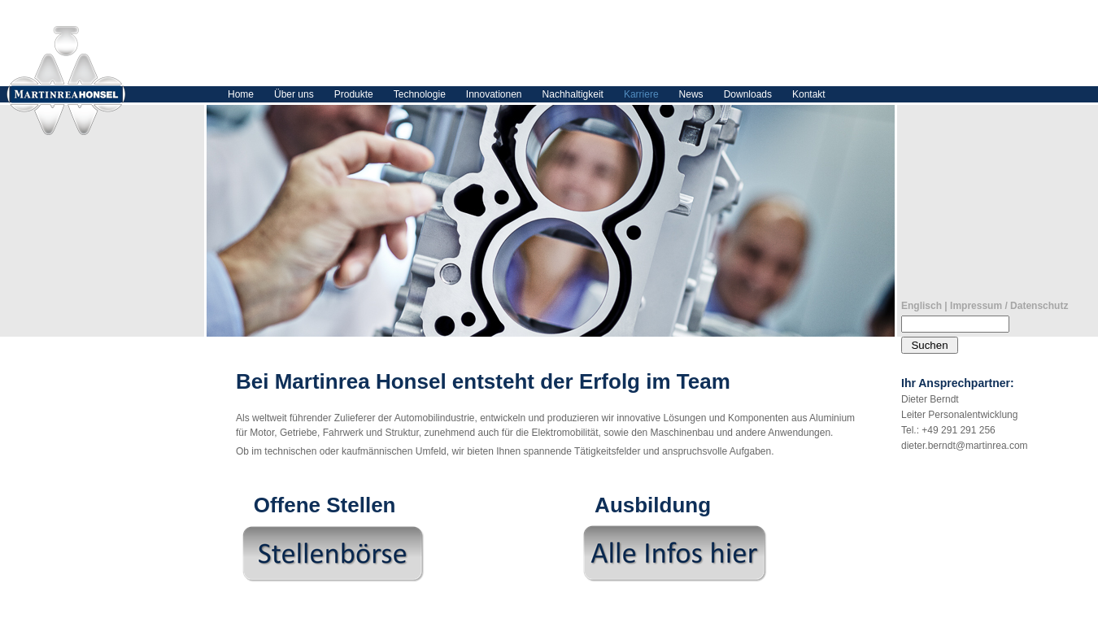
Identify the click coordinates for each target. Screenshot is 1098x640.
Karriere (641, 94)
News (691, 94)
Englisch (921, 305)
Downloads (748, 94)
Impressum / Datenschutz (1009, 305)
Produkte (353, 94)
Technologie (420, 94)
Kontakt (809, 94)
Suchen (929, 345)
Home (241, 94)
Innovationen (494, 94)
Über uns (294, 94)
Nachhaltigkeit (572, 94)
